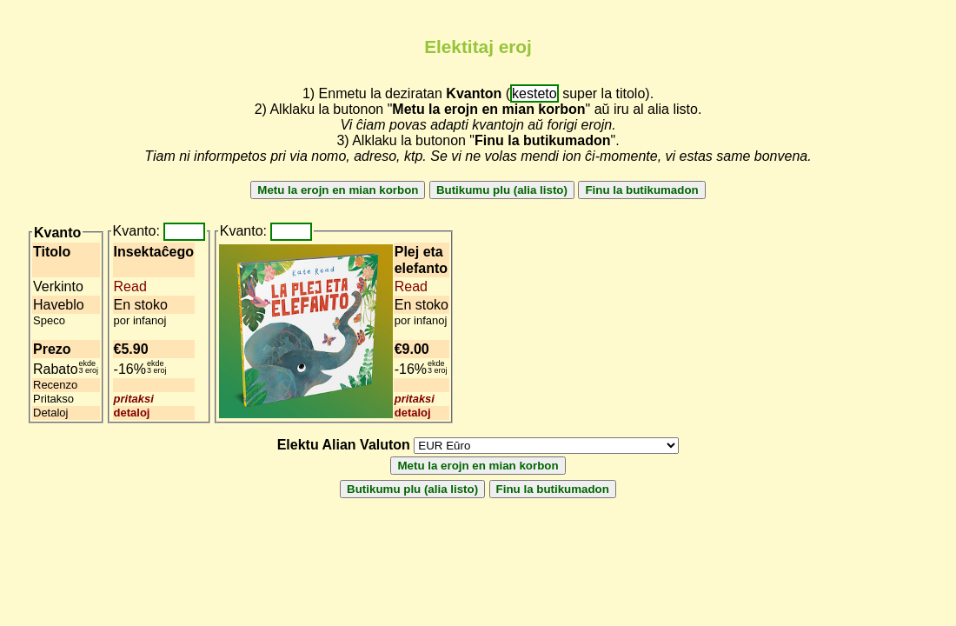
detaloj (132, 412)
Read (130, 286)
